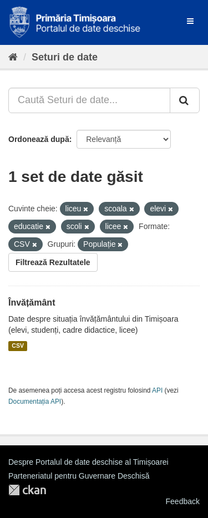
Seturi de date (65, 57)
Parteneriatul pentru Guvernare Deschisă (78, 475)
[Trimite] (185, 100)
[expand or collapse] (190, 21)
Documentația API (34, 401)
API (157, 390)
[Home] (13, 57)
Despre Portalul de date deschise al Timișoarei (88, 462)
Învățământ (31, 302)
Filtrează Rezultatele (53, 262)
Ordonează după (38, 139)
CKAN (27, 490)
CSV (18, 346)
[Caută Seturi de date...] (89, 100)
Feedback (183, 501)
